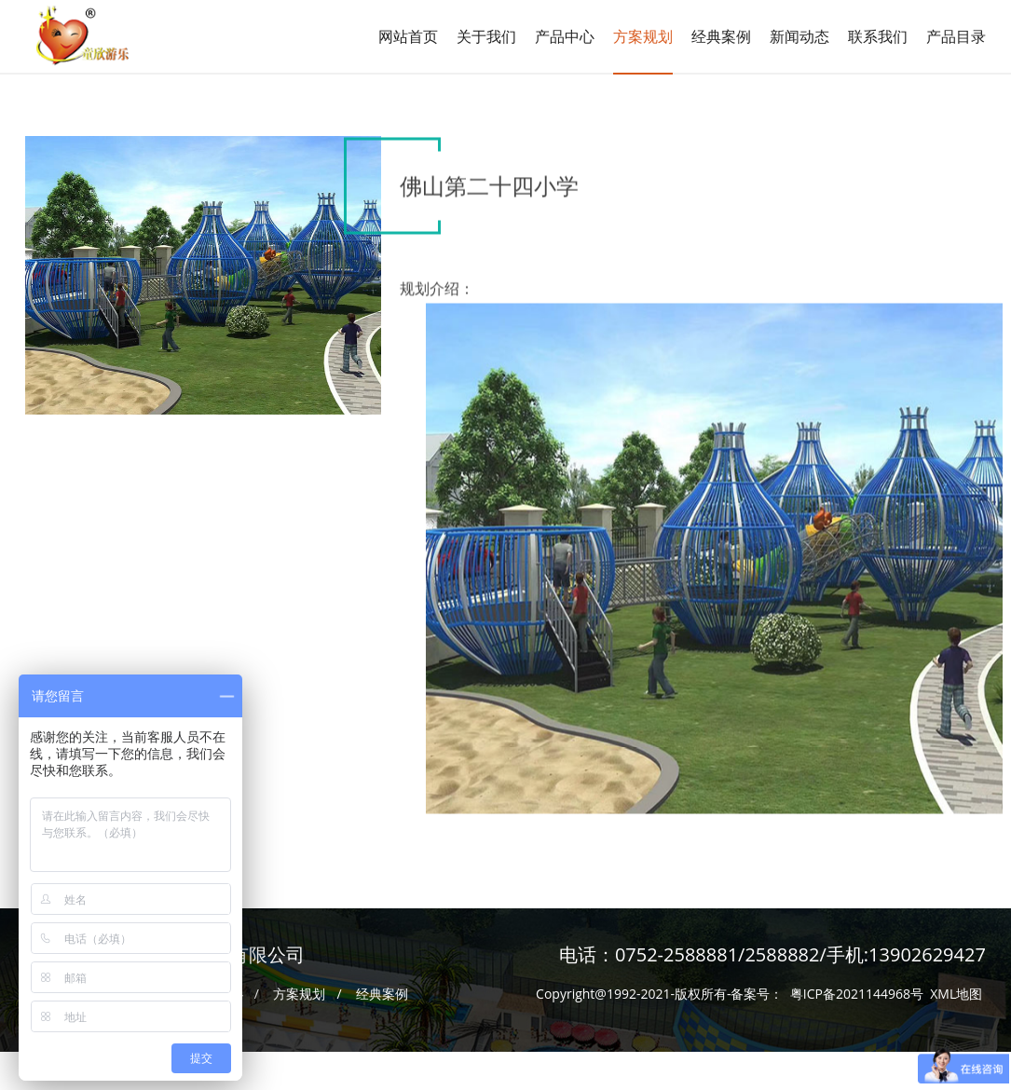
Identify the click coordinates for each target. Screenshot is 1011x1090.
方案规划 (643, 36)
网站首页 (408, 36)
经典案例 (382, 988)
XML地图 (956, 988)
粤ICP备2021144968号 (856, 988)
